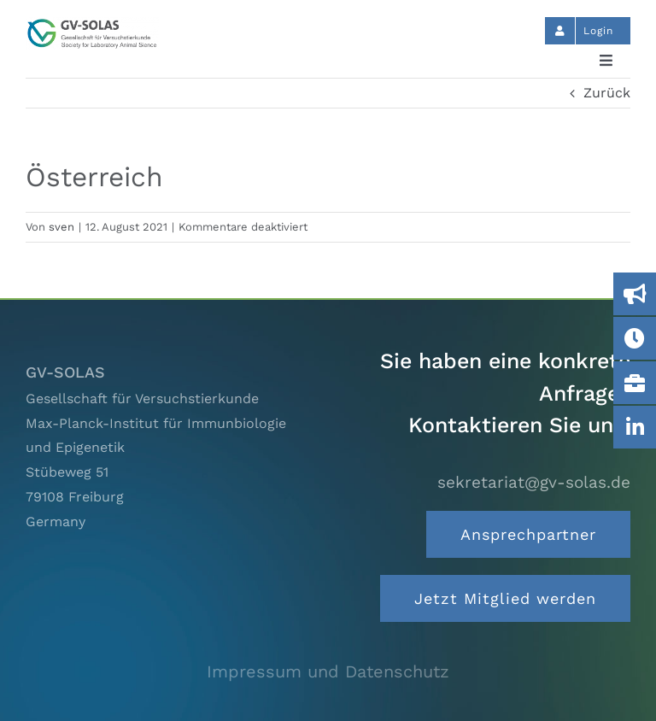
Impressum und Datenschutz (328, 671)
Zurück (606, 93)
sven (61, 226)
